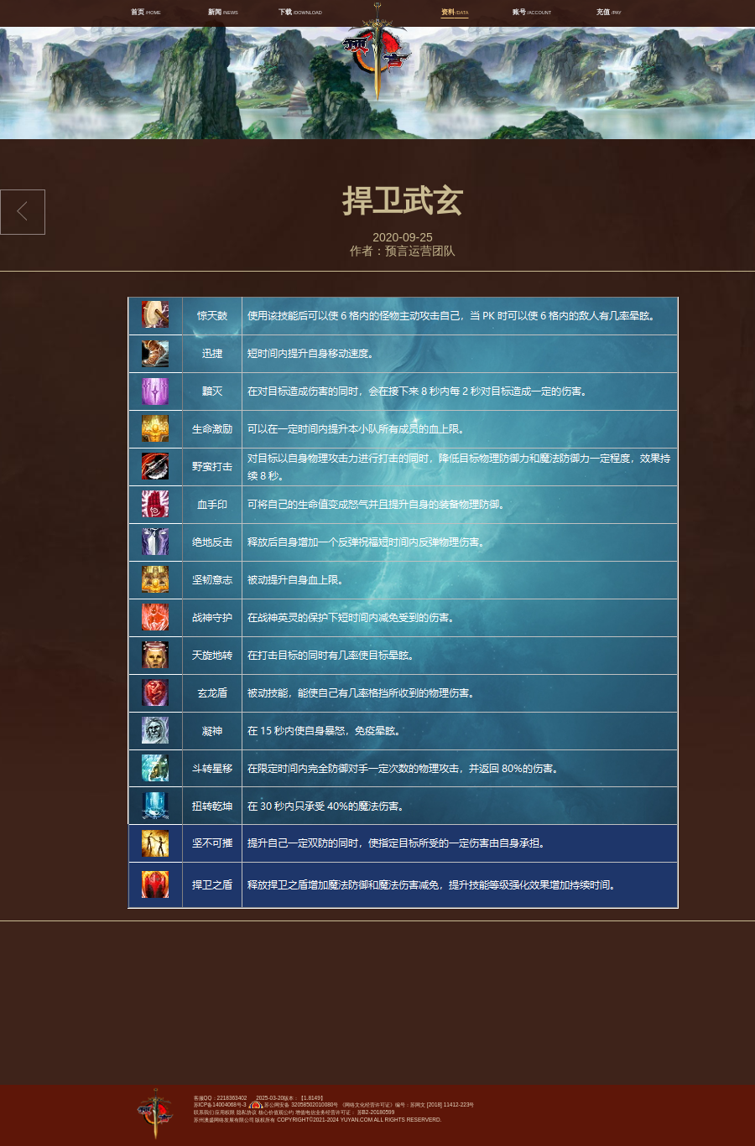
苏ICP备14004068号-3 (220, 1104)
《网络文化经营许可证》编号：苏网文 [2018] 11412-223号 (407, 1104)
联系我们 (204, 1112)
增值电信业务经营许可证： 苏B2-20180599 (344, 1112)
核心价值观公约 (276, 1112)
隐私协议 (247, 1112)
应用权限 (225, 1112)
